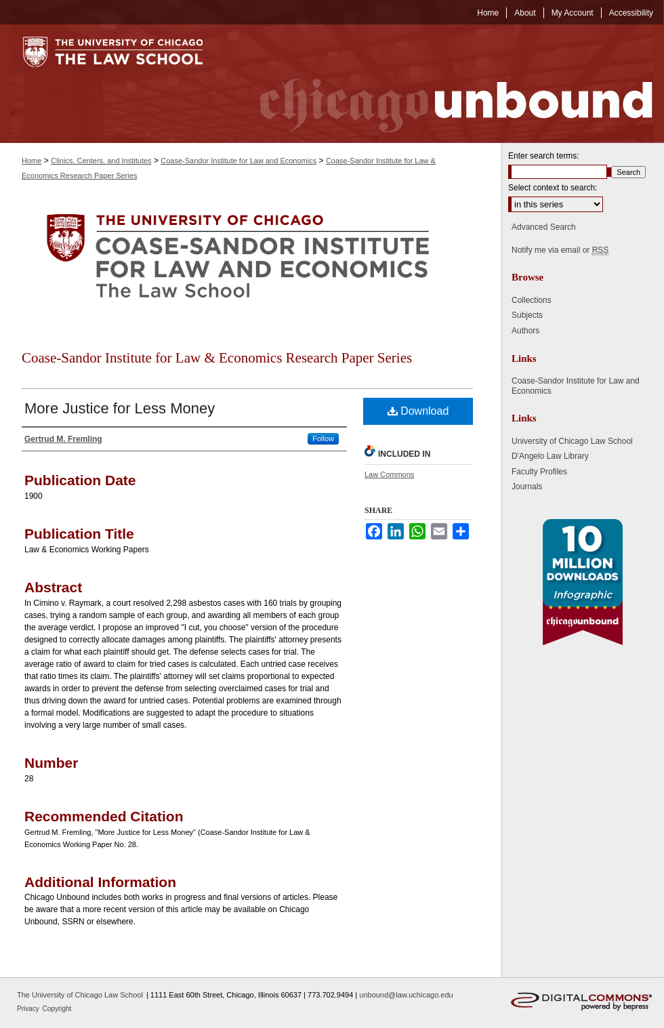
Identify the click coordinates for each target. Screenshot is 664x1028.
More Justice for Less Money (119, 408)
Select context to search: (552, 187)
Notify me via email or (560, 250)
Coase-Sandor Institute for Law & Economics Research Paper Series (217, 358)
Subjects (527, 315)
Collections (532, 300)
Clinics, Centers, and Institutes (101, 161)
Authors (525, 330)
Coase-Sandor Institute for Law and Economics (238, 161)
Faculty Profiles (539, 471)
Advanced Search (544, 227)
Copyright (57, 1008)
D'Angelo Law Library (550, 456)
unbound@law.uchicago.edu (406, 995)
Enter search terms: (543, 156)
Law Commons (389, 474)
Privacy (29, 1008)
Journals (527, 486)
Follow (323, 438)
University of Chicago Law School (572, 441)
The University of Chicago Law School (80, 995)
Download (418, 411)
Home (31, 161)
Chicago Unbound (444, 83)
